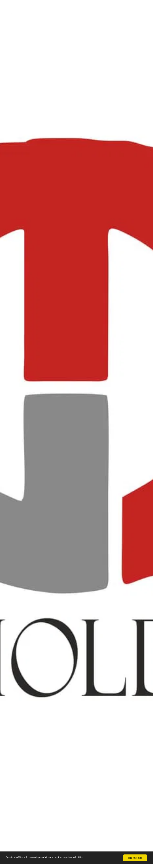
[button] (135, 8)
